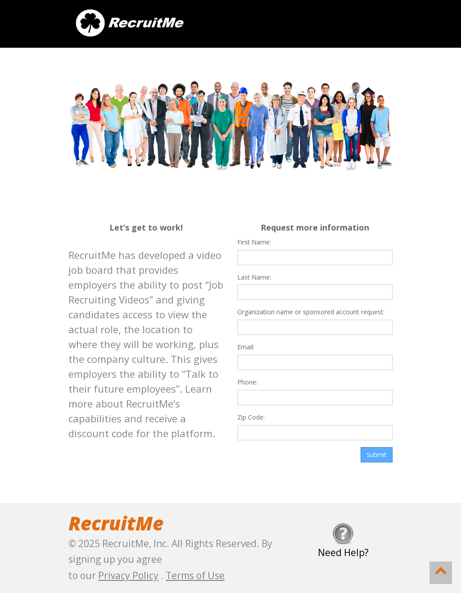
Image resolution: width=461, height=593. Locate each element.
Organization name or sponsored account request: (310, 312)
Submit (376, 454)
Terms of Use (195, 575)
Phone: (247, 382)
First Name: (254, 242)
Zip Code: (251, 417)
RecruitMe (115, 523)
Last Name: (254, 277)
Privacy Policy (128, 575)
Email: (245, 347)
